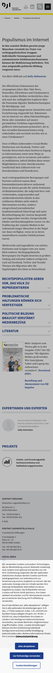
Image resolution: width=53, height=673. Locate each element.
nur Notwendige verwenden (26, 667)
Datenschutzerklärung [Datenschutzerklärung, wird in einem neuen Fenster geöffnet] (27, 647)
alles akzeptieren (26, 657)
